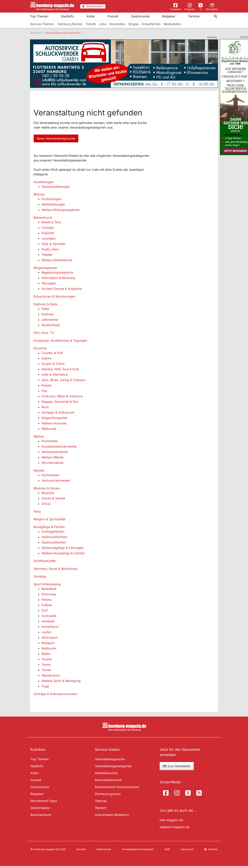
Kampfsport (50, 627)
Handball (47, 621)
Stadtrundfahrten (53, 542)
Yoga (45, 686)
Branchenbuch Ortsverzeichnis (117, 787)
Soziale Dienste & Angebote (61, 289)
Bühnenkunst (43, 217)
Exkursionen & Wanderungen (54, 296)
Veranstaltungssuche (110, 759)
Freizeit (113, 16)
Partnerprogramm (108, 794)
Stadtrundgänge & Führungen (62, 548)
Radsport (48, 643)
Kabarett (47, 233)
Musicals (47, 493)
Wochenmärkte (52, 463)
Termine (194, 16)
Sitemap (101, 801)
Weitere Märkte (52, 457)
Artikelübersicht (106, 773)
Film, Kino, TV (44, 333)
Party (37, 511)
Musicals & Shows (47, 488)
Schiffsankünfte (45, 561)
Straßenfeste (50, 325)
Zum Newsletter (176, 766)
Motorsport (49, 637)
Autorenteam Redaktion (112, 815)
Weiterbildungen (53, 204)
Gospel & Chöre (53, 364)
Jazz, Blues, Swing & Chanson (63, 380)
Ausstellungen (44, 182)
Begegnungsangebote (57, 272)
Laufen (46, 632)
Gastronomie (140, 16)
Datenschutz (103, 849)
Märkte (39, 436)
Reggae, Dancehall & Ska (59, 402)
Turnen (46, 670)
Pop (44, 391)
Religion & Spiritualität (49, 519)
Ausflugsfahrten (52, 531)
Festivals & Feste (45, 304)
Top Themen (39, 16)
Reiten (45, 654)
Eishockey (48, 594)
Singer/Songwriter (54, 418)
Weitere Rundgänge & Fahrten (63, 553)
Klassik (46, 385)
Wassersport (50, 675)
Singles (133, 24)
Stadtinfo (67, 16)
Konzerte (40, 348)
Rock (45, 407)
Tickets (90, 24)
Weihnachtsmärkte (54, 452)
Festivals (47, 314)
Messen (39, 470)
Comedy (47, 228)
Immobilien (117, 24)
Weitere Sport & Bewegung (61, 681)
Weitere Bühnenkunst (56, 260)
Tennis (46, 664)
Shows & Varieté (53, 498)
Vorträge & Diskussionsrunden (55, 694)
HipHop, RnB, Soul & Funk (60, 369)
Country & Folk (52, 353)
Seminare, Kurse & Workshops (56, 569)
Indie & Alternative (54, 374)
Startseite (35, 32)
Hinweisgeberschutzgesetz (138, 849)
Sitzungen (48, 283)
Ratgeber (168, 16)
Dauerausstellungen (55, 187)
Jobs (102, 24)
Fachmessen (50, 475)
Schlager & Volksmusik (58, 412)
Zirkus (45, 504)
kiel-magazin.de (171, 820)
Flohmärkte (49, 441)
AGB (167, 849)
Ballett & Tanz (51, 222)
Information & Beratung (58, 278)
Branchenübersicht (108, 780)
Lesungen (48, 238)
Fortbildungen (51, 199)
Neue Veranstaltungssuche (56, 138)
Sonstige (40, 576)
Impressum (187, 849)
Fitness (46, 600)
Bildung (39, 194)
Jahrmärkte (49, 320)
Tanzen (46, 659)
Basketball (48, 589)
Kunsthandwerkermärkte (59, 446)
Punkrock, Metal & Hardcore (62, 396)
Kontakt (81, 849)
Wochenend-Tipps (43, 801)
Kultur (91, 16)
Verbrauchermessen (55, 480)
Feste (45, 309)
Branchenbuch (40, 815)
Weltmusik (48, 429)
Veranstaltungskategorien (113, 766)
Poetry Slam (50, 249)
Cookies (211, 849)
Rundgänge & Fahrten (49, 527)
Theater (47, 255)
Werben (100, 808)
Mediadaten (172, 24)
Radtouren (48, 648)
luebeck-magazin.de (174, 827)
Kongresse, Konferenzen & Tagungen (60, 340)
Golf (44, 610)
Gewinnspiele (40, 808)
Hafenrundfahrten (54, 537)
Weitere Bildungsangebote (60, 210)
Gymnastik (49, 616)
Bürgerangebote (45, 268)
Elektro (46, 358)
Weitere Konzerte (53, 423)
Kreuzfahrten (151, 24)
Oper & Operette (53, 244)
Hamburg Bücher (70, 24)
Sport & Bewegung (47, 584)
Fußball (46, 605)
